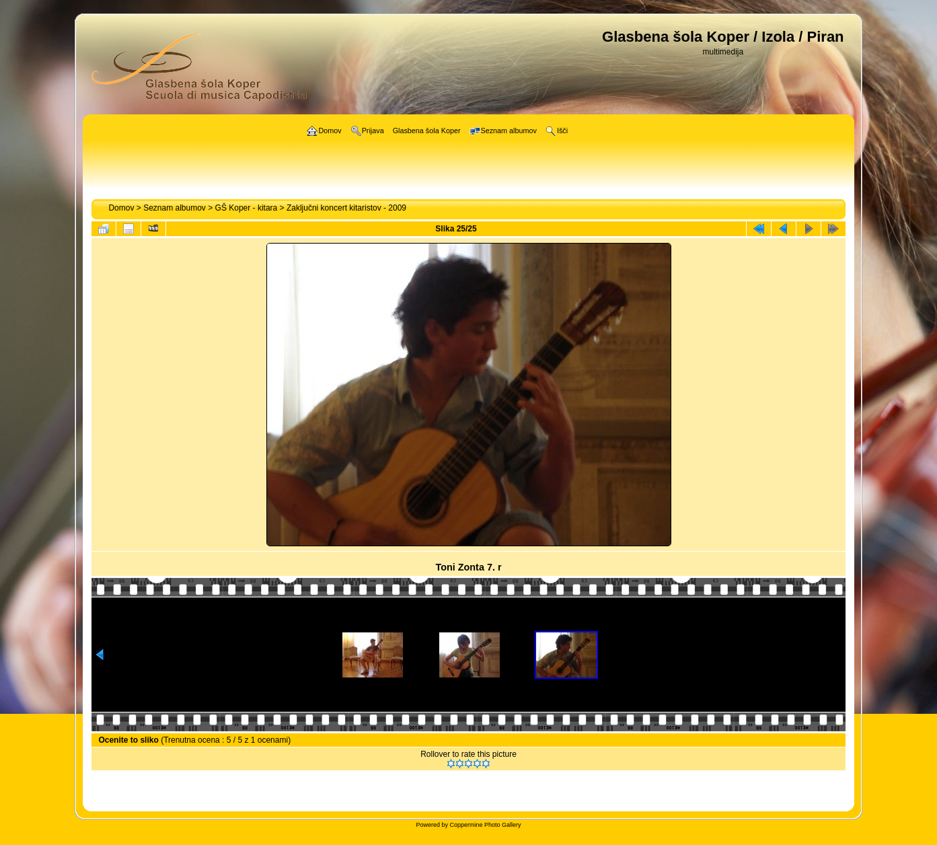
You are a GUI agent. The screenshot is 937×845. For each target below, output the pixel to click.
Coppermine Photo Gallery (485, 824)
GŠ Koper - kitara (246, 208)
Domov (121, 208)
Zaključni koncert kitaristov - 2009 (346, 208)
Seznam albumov (174, 208)
